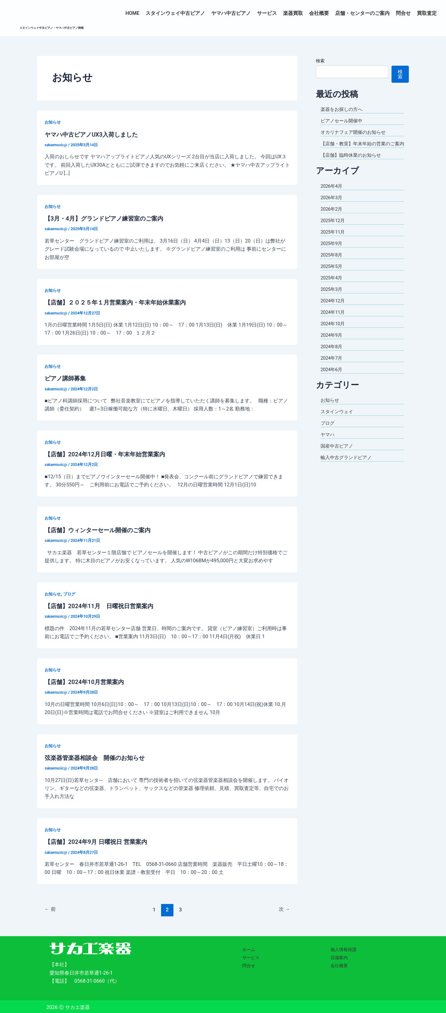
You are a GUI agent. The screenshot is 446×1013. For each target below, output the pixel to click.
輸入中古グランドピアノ (348, 465)
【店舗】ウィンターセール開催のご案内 (100, 529)
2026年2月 (332, 216)
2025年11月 (334, 239)
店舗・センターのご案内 (362, 13)
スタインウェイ (338, 419)
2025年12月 (334, 228)
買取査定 (427, 13)
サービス (267, 13)
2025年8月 (332, 262)
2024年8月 (332, 354)
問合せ (403, 13)
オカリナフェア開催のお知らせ (355, 132)
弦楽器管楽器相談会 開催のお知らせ (97, 756)
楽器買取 (293, 13)
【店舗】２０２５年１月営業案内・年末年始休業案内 (119, 302)
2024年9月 (332, 342)
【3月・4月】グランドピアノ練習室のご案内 (107, 218)
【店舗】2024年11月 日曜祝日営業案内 (101, 605)
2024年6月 (332, 377)
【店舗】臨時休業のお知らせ (353, 162)
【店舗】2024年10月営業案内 (86, 680)
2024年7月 (332, 365)
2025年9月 (332, 251)
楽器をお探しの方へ (343, 109)
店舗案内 (339, 956)
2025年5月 (332, 274)
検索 (320, 60)
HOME (132, 13)
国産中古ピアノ (338, 453)
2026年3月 (332, 205)
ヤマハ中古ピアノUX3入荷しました (94, 134)
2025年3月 (332, 297)
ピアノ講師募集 (66, 377)
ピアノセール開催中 (343, 121)
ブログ (70, 592)
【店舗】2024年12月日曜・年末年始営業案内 (107, 453)
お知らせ (53, 122)
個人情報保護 (343, 947)
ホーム (248, 947)
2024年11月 (334, 319)
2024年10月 (334, 331)
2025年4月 (332, 285)
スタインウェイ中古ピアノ (175, 13)
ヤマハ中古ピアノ (231, 13)
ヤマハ (328, 442)
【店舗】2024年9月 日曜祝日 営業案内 (98, 840)
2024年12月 (334, 308)
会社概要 (319, 13)
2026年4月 (332, 193)
